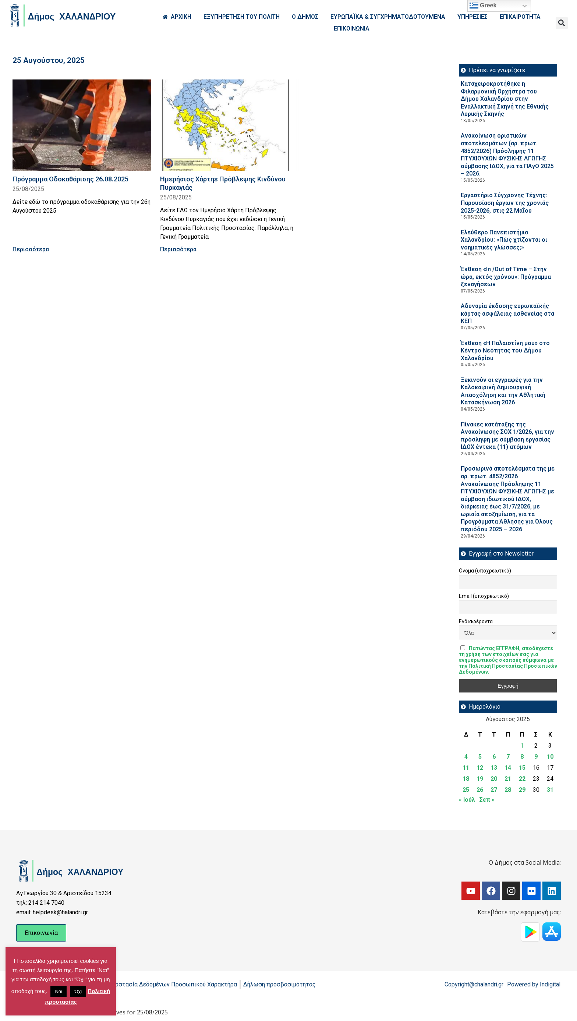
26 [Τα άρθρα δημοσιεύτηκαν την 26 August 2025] (480, 789)
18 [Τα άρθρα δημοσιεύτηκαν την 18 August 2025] (466, 778)
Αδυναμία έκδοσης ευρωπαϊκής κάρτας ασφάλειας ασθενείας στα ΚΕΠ (507, 313)
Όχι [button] (78, 991)
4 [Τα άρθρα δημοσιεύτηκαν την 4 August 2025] (466, 756)
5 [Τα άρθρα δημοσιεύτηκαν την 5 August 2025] (480, 756)
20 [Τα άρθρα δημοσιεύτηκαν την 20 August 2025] (494, 778)
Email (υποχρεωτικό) (484, 596)
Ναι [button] (58, 991)
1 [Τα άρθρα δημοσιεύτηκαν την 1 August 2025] (522, 745)
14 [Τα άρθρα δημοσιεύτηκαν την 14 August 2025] (508, 767)
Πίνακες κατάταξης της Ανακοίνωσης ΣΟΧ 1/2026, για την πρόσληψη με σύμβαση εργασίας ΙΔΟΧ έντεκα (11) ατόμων (507, 436)
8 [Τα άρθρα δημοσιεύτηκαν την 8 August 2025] (522, 756)
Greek (483, 5)
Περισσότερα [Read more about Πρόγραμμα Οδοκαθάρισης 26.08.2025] (31, 249)
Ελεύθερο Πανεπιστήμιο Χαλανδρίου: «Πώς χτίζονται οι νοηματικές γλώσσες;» (504, 240)
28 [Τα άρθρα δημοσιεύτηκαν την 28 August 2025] (508, 789)
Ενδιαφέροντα (476, 621)
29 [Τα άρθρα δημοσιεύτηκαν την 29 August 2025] (522, 789)
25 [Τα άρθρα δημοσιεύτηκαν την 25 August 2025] (466, 789)
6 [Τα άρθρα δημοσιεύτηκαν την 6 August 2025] (494, 756)
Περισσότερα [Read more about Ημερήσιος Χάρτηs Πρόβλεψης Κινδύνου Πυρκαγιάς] (178, 249)
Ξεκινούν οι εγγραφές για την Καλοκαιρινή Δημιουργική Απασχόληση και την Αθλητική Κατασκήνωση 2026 (503, 391)
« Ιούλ (467, 799)
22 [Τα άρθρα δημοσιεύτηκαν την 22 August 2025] (522, 778)
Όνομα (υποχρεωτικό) (485, 571)
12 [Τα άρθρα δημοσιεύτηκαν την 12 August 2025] (480, 767)
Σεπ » (487, 799)
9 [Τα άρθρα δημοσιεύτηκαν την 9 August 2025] (536, 756)
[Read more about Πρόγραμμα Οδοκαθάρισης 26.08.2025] (82, 125)
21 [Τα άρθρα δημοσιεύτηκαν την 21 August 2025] (508, 778)
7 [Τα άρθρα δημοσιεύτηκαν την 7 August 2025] (508, 756)
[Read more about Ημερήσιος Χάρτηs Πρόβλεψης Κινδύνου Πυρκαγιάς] (229, 125)
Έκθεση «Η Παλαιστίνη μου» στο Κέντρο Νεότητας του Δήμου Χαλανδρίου (505, 351)
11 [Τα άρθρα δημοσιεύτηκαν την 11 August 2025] (466, 767)
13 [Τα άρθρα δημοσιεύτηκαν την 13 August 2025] (494, 767)
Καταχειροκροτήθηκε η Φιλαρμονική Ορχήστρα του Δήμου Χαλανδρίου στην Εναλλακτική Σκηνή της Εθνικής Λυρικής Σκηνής (505, 98)
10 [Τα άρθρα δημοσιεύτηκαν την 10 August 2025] (550, 756)
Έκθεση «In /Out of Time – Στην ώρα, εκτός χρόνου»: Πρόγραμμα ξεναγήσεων (506, 277)
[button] (562, 23)
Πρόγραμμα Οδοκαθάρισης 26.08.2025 (70, 179)
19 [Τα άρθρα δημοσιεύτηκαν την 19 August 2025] (480, 778)
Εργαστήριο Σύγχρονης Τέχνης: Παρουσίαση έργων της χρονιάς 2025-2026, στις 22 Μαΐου (505, 203)
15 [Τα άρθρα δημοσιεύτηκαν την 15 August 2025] (522, 767)
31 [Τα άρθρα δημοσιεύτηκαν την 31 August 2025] (550, 789)
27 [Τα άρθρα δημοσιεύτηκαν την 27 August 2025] (494, 789)
